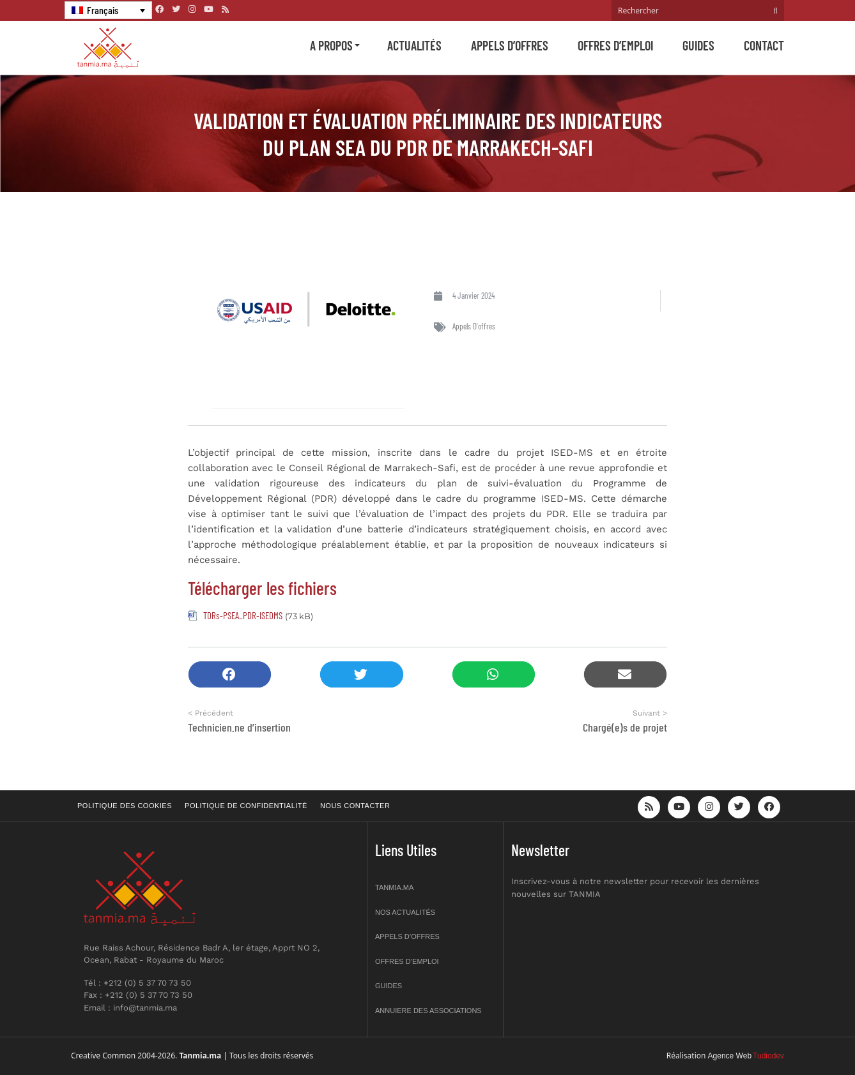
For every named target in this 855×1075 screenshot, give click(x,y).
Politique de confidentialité (246, 805)
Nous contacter (355, 805)
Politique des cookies (124, 805)
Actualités (414, 45)
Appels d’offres (509, 45)
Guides (698, 45)
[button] (230, 674)
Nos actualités (405, 912)
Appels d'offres (473, 326)
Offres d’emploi (615, 45)
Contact (764, 45)
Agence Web (730, 1055)
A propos (331, 45)
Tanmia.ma (394, 887)
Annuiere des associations (428, 1010)
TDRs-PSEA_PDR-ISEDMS (242, 615)
